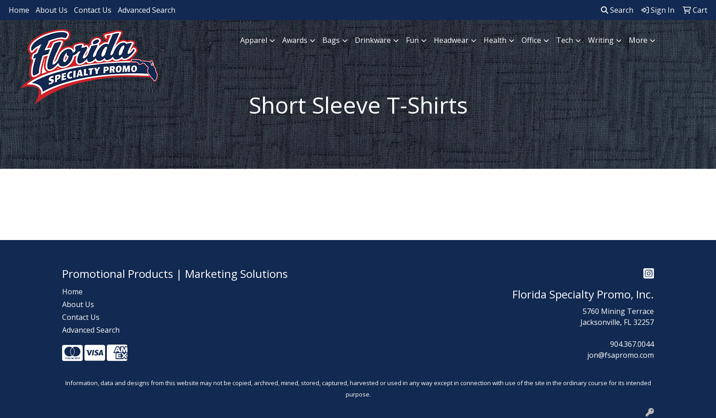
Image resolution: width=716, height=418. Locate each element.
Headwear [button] (451, 40)
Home (19, 10)
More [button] (638, 40)
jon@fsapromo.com (620, 355)
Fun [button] (412, 40)
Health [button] (495, 40)
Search (617, 10)
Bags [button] (331, 40)
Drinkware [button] (373, 40)
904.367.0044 (632, 344)
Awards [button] (294, 40)
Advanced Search (146, 10)
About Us (52, 10)
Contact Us (92, 10)
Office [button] (531, 40)
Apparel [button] (253, 40)
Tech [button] (564, 40)
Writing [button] (601, 40)
